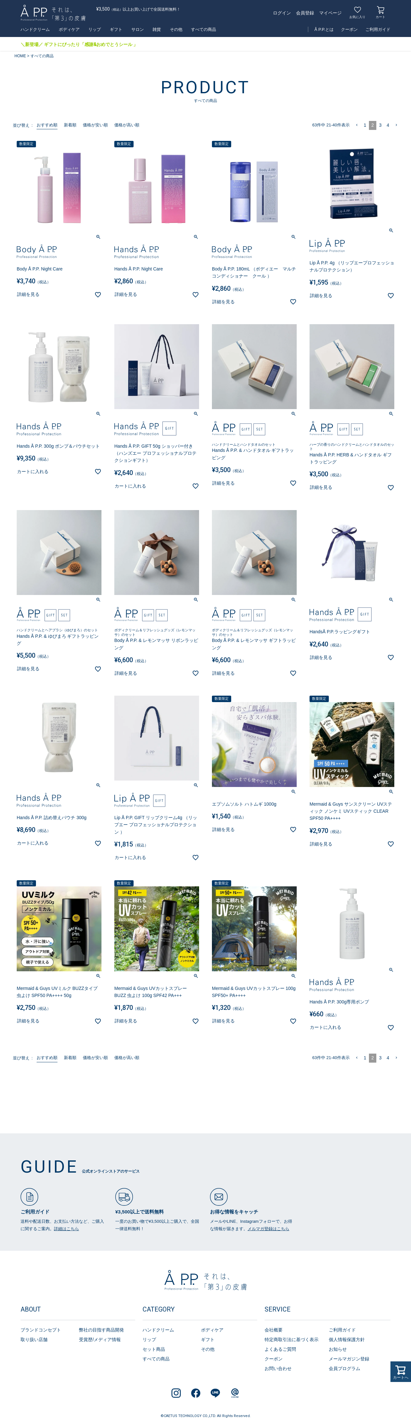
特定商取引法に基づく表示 (292, 1339)
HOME (20, 56)
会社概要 (274, 1329)
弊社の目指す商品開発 (101, 1329)
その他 (176, 29)
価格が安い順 (95, 125)
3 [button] (380, 125)
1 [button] (365, 125)
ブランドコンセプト (41, 1329)
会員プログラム (344, 1368)
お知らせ (338, 1349)
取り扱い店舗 (34, 1339)
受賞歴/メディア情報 (100, 1339)
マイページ (330, 12)
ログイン (282, 12)
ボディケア (69, 29)
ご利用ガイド (377, 29)
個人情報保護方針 (347, 1339)
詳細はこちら (66, 1228)
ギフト (116, 29)
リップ (94, 29)
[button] (356, 125)
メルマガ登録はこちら (268, 1228)
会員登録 (305, 12)
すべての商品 (203, 29)
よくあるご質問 (280, 1349)
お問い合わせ (278, 1368)
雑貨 (157, 29)
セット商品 (154, 1349)
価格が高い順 (126, 125)
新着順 (70, 125)
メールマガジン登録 (349, 1358)
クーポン (349, 29)
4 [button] (388, 125)
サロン (137, 29)
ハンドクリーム (35, 29)
